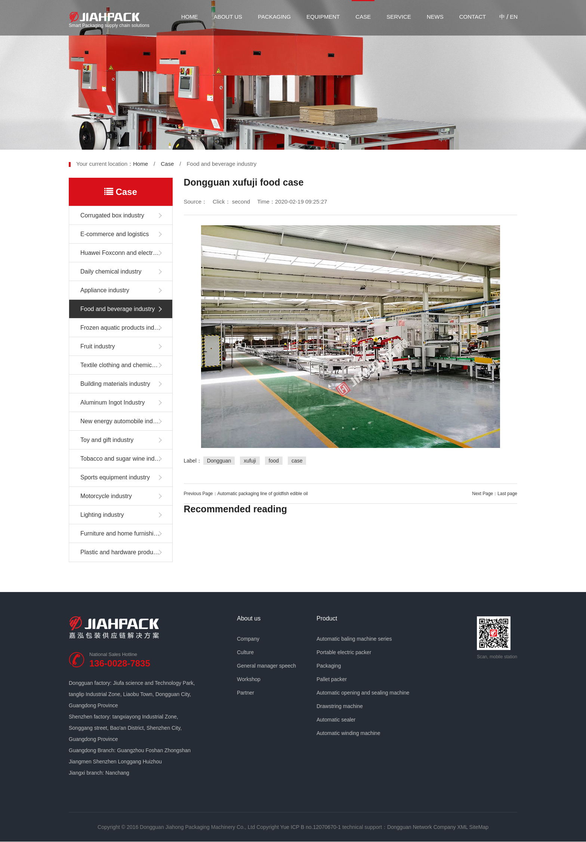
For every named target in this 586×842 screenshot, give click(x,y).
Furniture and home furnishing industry (126, 533)
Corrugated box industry (112, 215)
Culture (245, 652)
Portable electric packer (344, 652)
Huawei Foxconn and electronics (123, 253)
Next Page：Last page (494, 493)
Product (327, 618)
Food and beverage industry (117, 309)
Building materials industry (115, 384)
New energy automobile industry (123, 421)
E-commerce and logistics (114, 234)
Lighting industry (102, 515)
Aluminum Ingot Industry (112, 402)
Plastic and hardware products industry (126, 552)
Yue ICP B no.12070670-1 (310, 827)
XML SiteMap (472, 827)
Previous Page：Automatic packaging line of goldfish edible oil (246, 493)
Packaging (274, 16)
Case (363, 16)
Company (248, 639)
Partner (245, 693)
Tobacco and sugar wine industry (123, 458)
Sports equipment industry (115, 477)
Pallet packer (332, 679)
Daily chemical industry (111, 271)
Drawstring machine (340, 706)
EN (514, 16)
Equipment (323, 16)
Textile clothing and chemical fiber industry (126, 365)
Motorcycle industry (106, 496)
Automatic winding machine (348, 733)
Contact (472, 16)
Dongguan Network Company (421, 827)
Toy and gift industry (106, 440)
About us (228, 16)
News (435, 16)
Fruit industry (97, 346)
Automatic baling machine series (354, 639)
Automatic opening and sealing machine (363, 693)
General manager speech (266, 666)
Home (189, 16)
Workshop (248, 679)
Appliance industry (104, 290)
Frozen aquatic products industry (123, 327)
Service (398, 16)
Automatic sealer (336, 720)
